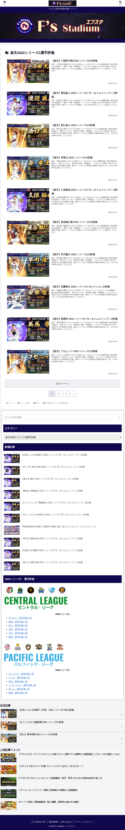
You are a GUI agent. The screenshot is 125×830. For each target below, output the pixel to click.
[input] (62, 417)
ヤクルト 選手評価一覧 (20, 618)
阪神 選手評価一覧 (18, 622)
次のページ (62, 383)
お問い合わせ (66, 822)
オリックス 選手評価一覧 (21, 674)
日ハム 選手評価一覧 (19, 689)
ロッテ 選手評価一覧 (19, 678)
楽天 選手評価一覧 (18, 681)
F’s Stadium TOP (39, 822)
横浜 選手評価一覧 (18, 637)
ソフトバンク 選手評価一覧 (22, 685)
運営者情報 (53, 822)
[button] (119, 417)
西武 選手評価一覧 (18, 693)
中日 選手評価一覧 (18, 633)
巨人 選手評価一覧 (18, 625)
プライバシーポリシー (83, 822)
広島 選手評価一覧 (18, 629)
